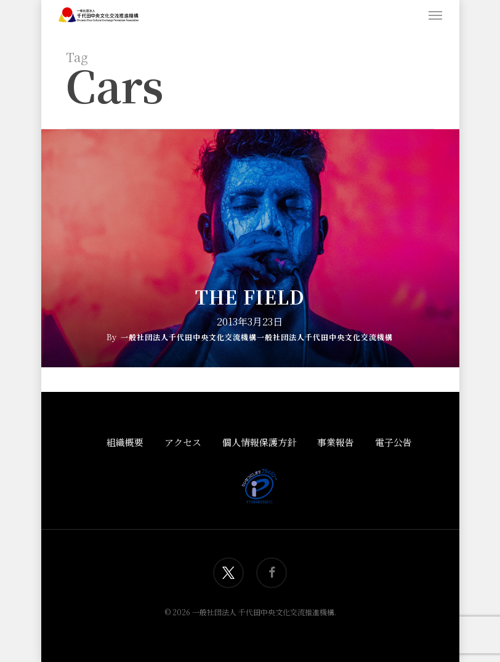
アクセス (182, 442)
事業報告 (335, 442)
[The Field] (249, 248)
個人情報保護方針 (259, 442)
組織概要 (125, 442)
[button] (435, 15)
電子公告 (393, 442)
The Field (249, 296)
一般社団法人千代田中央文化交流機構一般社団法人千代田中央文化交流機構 (257, 337)
